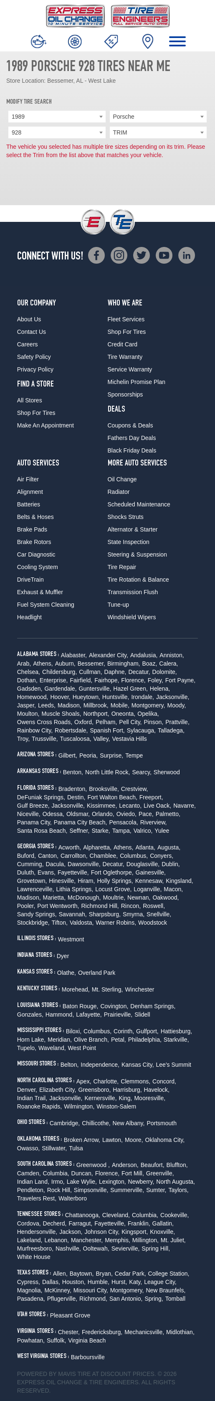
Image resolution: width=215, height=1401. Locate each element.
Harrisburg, (127, 1089)
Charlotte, (106, 1081)
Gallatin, (163, 1223)
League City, (160, 1282)
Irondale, (142, 697)
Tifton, (60, 922)
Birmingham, (123, 663)
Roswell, (154, 906)
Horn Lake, (31, 1039)
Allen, (60, 1273)
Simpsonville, (91, 1190)
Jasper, (26, 705)
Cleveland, (116, 1215)
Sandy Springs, (37, 914)
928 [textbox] (16, 132)
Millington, (145, 1240)
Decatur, (139, 672)
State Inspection (128, 542)
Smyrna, (133, 914)
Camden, (29, 1173)
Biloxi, (73, 1031)
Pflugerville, (62, 1298)
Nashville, (68, 1248)
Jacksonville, (172, 697)
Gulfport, (147, 1031)
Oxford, (84, 722)
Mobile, (120, 705)
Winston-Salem (116, 1106)
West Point (82, 1048)
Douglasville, (142, 864)
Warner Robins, (116, 922)
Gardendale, (60, 688)
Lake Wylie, (82, 1181)
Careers (27, 344)
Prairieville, (118, 1014)
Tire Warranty (125, 356)
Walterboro (72, 1198)
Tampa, (122, 830)
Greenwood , (93, 1165)
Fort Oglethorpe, (112, 872)
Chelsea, (28, 672)
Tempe (134, 755)
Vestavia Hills (129, 738)
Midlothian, (180, 1332)
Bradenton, (72, 789)
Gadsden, (30, 688)
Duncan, (82, 1173)
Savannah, (73, 914)
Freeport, (151, 797)
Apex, (83, 1081)
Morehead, (76, 989)
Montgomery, (148, 705)
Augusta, (168, 847)
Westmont (71, 939)
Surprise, (111, 755)
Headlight (29, 617)
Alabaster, (74, 655)
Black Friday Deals (132, 450)
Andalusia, (143, 655)
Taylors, (178, 1190)
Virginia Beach (87, 1340)
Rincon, (131, 906)
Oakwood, (165, 897)
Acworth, (69, 847)
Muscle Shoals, (61, 713)
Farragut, (80, 1223)
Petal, (118, 1039)
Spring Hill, (156, 1248)
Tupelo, (26, 1048)
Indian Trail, (32, 1098)
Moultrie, (114, 897)
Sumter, (156, 1190)
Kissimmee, (102, 805)
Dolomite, (164, 672)
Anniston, (171, 655)
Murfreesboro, (35, 1248)
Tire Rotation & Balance (138, 579)
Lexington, (112, 1181)
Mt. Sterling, (107, 989)
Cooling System (37, 567)
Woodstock (152, 922)
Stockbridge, (33, 922)
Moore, (134, 1140)
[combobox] (57, 116)
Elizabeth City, (57, 1089)
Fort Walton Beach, (112, 797)
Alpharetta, (97, 847)
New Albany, (129, 1123)
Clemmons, (135, 1081)
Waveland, (52, 1048)
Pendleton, (31, 1190)
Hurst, (119, 1282)
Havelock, (156, 1089)
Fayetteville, (73, 872)
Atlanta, (145, 847)
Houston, (74, 1282)
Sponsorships (125, 394)
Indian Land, (33, 1181)
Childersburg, (59, 672)
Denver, (27, 1089)
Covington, (114, 1006)
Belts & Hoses (35, 517)
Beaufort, (152, 1165)
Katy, (135, 1282)
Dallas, (51, 1282)
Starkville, (176, 1039)
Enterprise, (54, 680)
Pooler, (26, 906)
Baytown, (82, 1273)
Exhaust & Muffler (40, 592)
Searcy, (141, 772)
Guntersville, (95, 688)
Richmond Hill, (100, 906)
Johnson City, (102, 1231)
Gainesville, (151, 872)
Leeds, (47, 705)
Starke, (100, 830)
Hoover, (60, 697)
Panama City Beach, (80, 822)
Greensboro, (94, 1089)
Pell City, (130, 722)
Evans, (47, 872)
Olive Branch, (91, 1039)
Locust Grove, (113, 889)
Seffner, (79, 830)
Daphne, (115, 672)
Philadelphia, (145, 1039)
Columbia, (56, 1173)
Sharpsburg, (105, 914)
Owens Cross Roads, (44, 722)
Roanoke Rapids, (39, 1106)
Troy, (23, 738)
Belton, (70, 1064)
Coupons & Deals (130, 425)
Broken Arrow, (82, 1140)
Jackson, (70, 1231)
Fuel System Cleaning (45, 604)
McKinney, (57, 1290)
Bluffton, (177, 1165)
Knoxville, (162, 1231)
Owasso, (28, 1148)
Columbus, (134, 855)
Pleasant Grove (70, 1315)
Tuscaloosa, (75, 738)
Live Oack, (157, 805)
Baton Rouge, (81, 1006)
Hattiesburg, (176, 1031)
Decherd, (55, 1223)
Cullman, (90, 672)
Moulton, (28, 713)
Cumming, (30, 864)
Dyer (63, 956)
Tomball (175, 1298)
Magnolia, (30, 1290)
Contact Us (31, 331)
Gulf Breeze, (33, 805)
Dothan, (27, 680)
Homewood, (32, 697)
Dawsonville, (84, 864)
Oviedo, (126, 814)
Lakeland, (30, 1240)
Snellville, (159, 914)
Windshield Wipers (132, 617)
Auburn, (65, 663)
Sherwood (167, 772)
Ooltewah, (96, 1248)
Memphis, (117, 1240)
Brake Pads (32, 529)
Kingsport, (134, 1231)
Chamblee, (104, 855)
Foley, (155, 680)
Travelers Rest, (36, 1198)
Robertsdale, (71, 730)
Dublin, (171, 864)
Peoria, (88, 755)
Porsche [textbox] (123, 116)
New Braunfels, (165, 1290)
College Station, (169, 1273)
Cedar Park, (130, 1273)
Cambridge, (65, 1123)
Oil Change (122, 479)
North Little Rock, (107, 772)
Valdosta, (82, 922)
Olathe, (66, 972)
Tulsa (76, 1148)
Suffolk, (56, 1340)
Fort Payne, (180, 680)
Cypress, (28, 1282)
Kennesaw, (149, 880)
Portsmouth (162, 1123)
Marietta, (54, 897)
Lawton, (112, 1140)
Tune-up (118, 604)
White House (34, 1257)
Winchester (139, 989)
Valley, (102, 738)
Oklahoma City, (165, 1140)
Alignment (30, 491)
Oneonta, (123, 713)
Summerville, (127, 1190)
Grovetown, (32, 880)
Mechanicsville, (144, 1332)
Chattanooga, (82, 1215)
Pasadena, (31, 1298)
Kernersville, (101, 1098)
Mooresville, (149, 1098)
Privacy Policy (35, 369)
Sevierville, (125, 1248)
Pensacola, (123, 822)
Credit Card (123, 344)
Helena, (160, 688)
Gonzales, (30, 1014)
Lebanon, (56, 1240)
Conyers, (161, 855)
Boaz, (149, 663)
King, (125, 1098)
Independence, (100, 1064)
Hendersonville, (37, 1231)
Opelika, (148, 713)
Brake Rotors (34, 542)
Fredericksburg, (102, 1332)
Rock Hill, (59, 1190)
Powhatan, (31, 1340)
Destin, (76, 797)
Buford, (26, 855)
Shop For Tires (36, 412)
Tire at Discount (104, 1373)
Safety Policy (34, 356)
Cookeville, (174, 1215)
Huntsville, (115, 697)
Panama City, (34, 822)
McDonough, (84, 897)
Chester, (69, 1332)
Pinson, (154, 722)
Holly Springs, (115, 880)
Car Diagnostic (36, 554)
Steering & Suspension (137, 554)
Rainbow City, (35, 730)
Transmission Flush (133, 592)
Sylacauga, (141, 730)
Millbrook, (96, 705)
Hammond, (60, 1014)
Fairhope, (106, 680)
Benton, (73, 772)
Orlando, (103, 814)
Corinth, (124, 1031)
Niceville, (28, 814)
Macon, (173, 889)
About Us (29, 319)
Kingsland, (179, 880)
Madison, (69, 705)
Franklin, (139, 1223)
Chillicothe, (96, 1123)
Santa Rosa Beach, (42, 830)
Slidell (142, 1014)
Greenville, (160, 1173)
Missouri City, (90, 1290)
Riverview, (153, 822)
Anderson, (125, 1165)
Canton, (48, 855)
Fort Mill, (132, 1173)
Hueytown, (86, 697)
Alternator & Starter (133, 529)
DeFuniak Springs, (41, 797)
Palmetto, (168, 814)
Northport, (96, 713)
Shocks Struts (126, 517)
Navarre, (184, 805)
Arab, (24, 663)
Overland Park (96, 972)
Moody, (176, 705)
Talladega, (171, 730)
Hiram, (86, 880)
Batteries (28, 504)
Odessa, (53, 814)
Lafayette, (89, 1014)
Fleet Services (126, 319)
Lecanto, (130, 805)
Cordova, (29, 1223)
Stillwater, (54, 1148)
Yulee (161, 830)
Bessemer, (91, 663)
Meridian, (60, 1039)
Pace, (146, 814)
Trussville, (45, 738)
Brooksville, (104, 789)
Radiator (119, 491)
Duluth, (26, 872)
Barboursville (88, 1357)
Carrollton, (74, 855)
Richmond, (93, 1298)
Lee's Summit (173, 1064)
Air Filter (28, 479)
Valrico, (143, 830)
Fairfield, (81, 680)
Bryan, (104, 1273)
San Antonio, (125, 1298)
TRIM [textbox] (120, 132)
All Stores (29, 400)
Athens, (43, 663)
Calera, (168, 663)
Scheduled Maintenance (139, 504)
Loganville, (148, 889)
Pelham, (106, 722)
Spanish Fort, (107, 730)
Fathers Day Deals (132, 438)
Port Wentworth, (58, 906)
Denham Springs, (152, 1006)
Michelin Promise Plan (137, 382)
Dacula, (56, 864)
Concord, (164, 1081)
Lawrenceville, (35, 889)
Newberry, (141, 1181)
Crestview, (134, 789)
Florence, (133, 680)
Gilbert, (67, 755)
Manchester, (87, 1240)
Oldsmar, (78, 814)
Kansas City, (137, 1064)
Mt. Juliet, (173, 1240)
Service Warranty (130, 369)
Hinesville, (62, 880)
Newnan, (138, 897)
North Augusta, (175, 1181)
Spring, (153, 1298)
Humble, (98, 1282)
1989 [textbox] (18, 116)
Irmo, (58, 1181)
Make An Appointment (45, 425)
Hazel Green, (130, 688)
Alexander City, (108, 655)
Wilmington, (79, 1106)
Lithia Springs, (74, 889)
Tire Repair (122, 567)
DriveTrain (30, 579)
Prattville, (177, 722)
